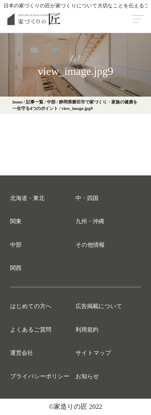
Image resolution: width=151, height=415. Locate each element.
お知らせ (87, 376)
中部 (16, 244)
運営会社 (21, 352)
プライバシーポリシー (39, 376)
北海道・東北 (27, 198)
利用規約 (87, 329)
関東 (16, 221)
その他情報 (90, 244)
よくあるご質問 (30, 329)
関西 (16, 268)
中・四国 (87, 198)
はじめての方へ (31, 306)
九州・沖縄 (90, 221)
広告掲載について (99, 306)
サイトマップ (93, 352)
